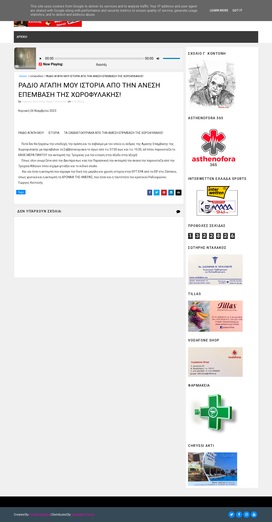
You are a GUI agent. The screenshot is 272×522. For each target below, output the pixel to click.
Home (23, 76)
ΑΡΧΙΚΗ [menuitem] (22, 37)
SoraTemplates (39, 514)
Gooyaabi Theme (82, 514)
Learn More (219, 10)
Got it (237, 10)
